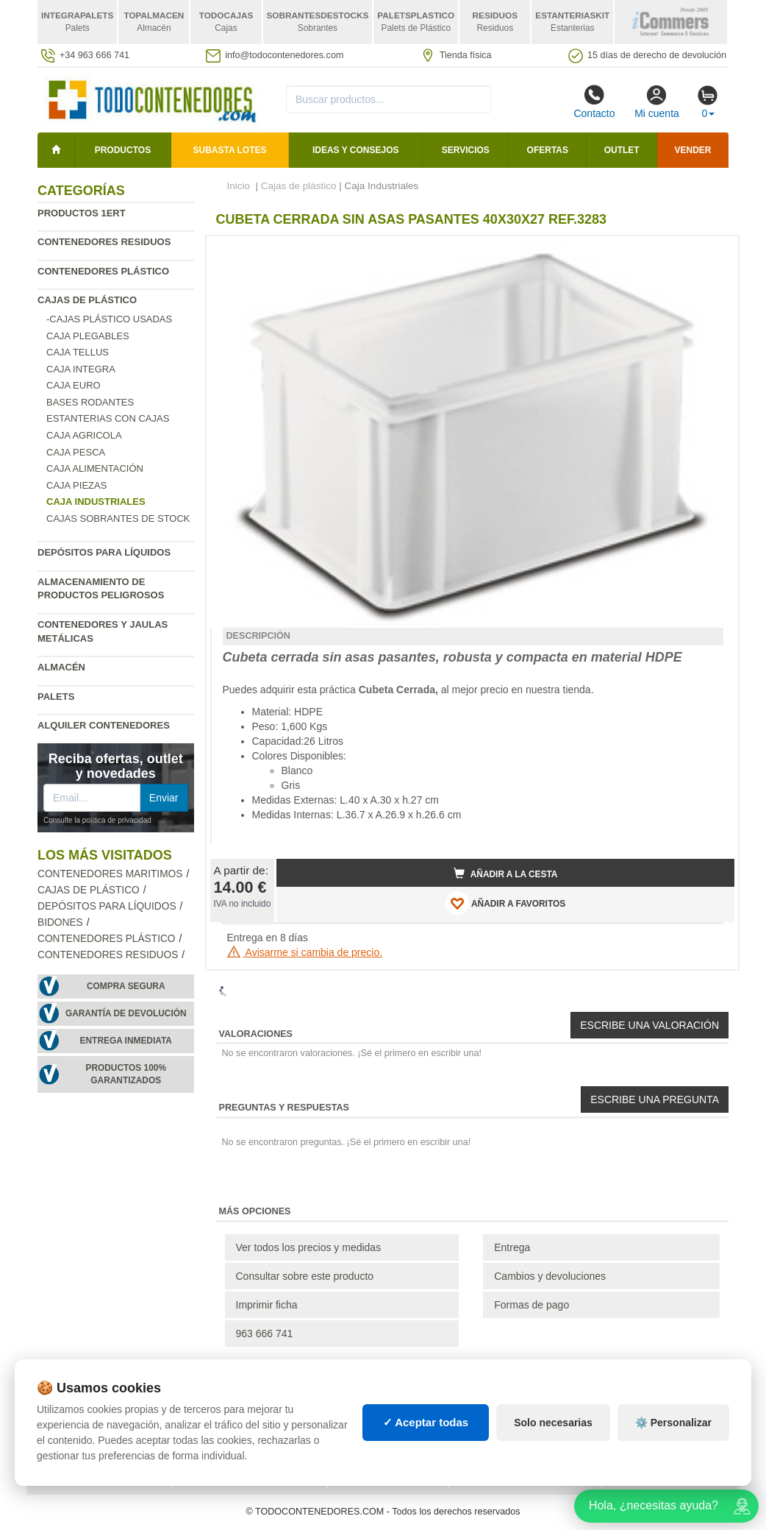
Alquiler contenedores (103, 725)
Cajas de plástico (87, 299)
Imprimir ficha (267, 1305)
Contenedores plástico (103, 271)
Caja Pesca (75, 452)
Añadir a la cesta (506, 873)
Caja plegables (87, 335)
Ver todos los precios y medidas (309, 1247)
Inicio (239, 185)
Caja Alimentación (94, 468)
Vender (693, 150)
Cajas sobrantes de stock (118, 518)
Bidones (60, 922)
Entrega (512, 1247)
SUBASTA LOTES (230, 150)
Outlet (622, 150)
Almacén (61, 667)
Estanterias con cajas (107, 418)
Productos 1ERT (81, 213)
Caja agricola (84, 435)
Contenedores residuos (104, 241)
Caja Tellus (77, 352)
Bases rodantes (90, 402)
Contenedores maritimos (109, 873)
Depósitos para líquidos (104, 552)
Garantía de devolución (126, 1013)
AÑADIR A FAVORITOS (505, 903)
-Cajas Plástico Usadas (109, 319)
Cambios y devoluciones (550, 1276)
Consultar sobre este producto (305, 1276)
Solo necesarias (553, 1422)
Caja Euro (73, 385)
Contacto (594, 101)
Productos (123, 150)
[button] (710, 253)
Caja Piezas (76, 485)
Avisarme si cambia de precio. (305, 952)
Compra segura (126, 986)
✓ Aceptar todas (426, 1422)
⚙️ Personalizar (673, 1422)
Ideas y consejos (355, 150)
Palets (55, 696)
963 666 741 (264, 1333)
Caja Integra (80, 369)
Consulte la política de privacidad (97, 820)
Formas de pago (531, 1305)
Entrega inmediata (126, 1040)
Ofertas (547, 150)
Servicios (466, 150)
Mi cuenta (656, 101)
